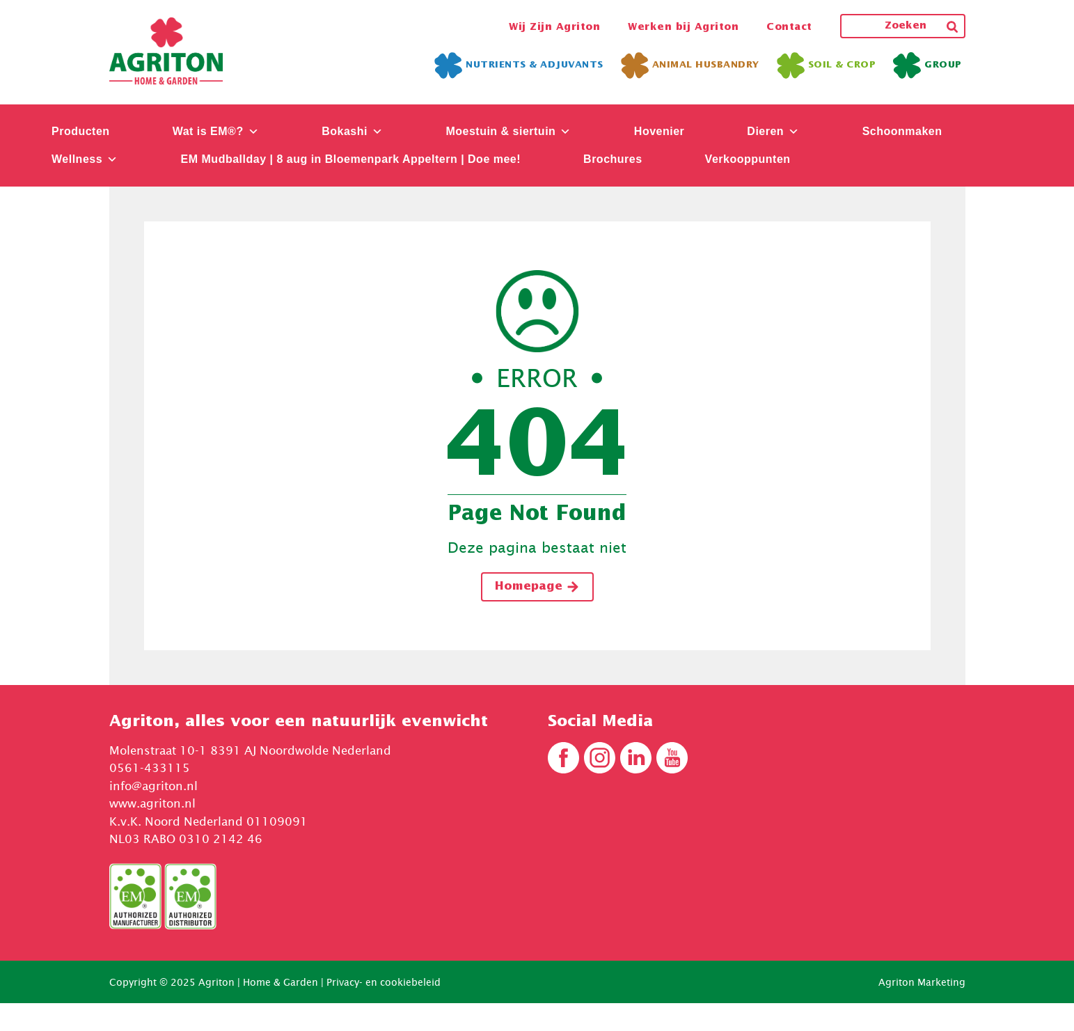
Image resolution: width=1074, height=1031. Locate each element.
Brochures (612, 159)
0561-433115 (149, 768)
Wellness (85, 159)
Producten (81, 131)
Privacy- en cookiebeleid (383, 982)
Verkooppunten (748, 159)
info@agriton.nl (153, 786)
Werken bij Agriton (683, 27)
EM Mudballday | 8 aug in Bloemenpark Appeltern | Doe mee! (351, 159)
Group (927, 65)
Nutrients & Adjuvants (518, 65)
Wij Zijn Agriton (554, 27)
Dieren (773, 131)
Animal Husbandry (690, 65)
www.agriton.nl (152, 803)
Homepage (537, 586)
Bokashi (352, 131)
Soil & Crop (826, 65)
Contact (789, 27)
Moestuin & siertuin (508, 131)
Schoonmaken (902, 131)
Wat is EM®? (216, 131)
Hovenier (659, 131)
